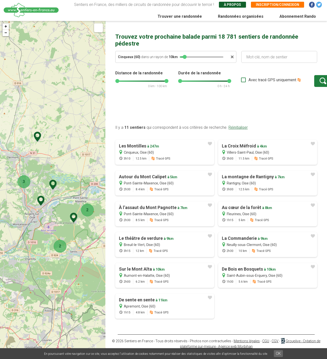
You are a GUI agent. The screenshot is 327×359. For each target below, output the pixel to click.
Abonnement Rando (297, 16)
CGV (275, 346)
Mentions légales (247, 346)
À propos (232, 5)
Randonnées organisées (240, 16)
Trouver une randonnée (180, 16)
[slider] (185, 57)
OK (278, 353)
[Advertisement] (216, 114)
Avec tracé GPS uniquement (257, 82)
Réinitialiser (238, 132)
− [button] (5, 33)
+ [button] (5, 27)
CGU (265, 346)
